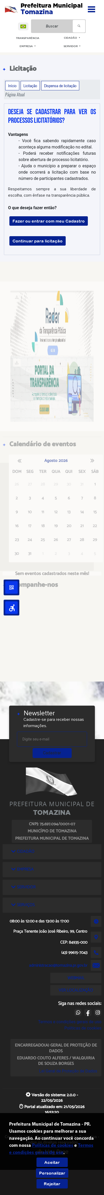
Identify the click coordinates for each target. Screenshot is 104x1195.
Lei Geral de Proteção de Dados (68, 1071)
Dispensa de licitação (60, 85)
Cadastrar (52, 752)
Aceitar (52, 1162)
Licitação (30, 85)
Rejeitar (52, 1183)
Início (12, 85)
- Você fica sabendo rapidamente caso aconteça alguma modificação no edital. (57, 144)
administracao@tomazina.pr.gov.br (58, 965)
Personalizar (52, 1173)
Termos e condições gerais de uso (69, 1021)
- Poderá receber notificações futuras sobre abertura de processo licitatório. (57, 156)
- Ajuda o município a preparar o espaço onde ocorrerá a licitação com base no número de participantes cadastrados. (57, 172)
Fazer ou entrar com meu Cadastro (49, 221)
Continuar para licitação (38, 241)
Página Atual (15, 94)
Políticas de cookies (82, 1028)
